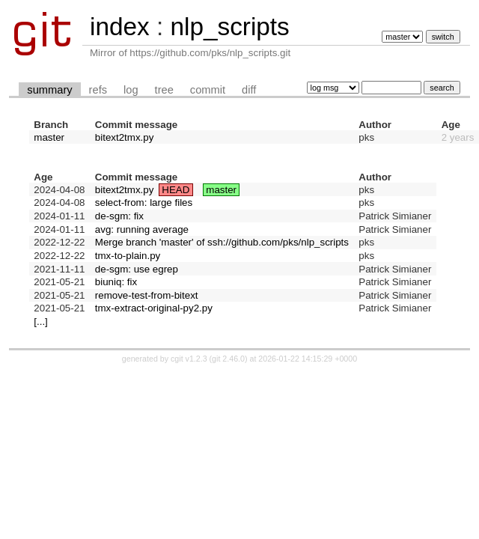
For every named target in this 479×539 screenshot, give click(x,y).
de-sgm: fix (119, 216)
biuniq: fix (116, 281)
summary (49, 90)
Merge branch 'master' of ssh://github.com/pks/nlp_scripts (222, 242)
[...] (41, 321)
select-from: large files (143, 202)
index (120, 26)
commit (207, 90)
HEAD (175, 189)
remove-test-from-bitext (146, 295)
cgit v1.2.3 (189, 358)
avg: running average (142, 229)
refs (98, 90)
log (130, 90)
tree (164, 90)
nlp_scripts (229, 26)
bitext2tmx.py (124, 137)
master (49, 137)
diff (249, 90)
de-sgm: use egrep (136, 269)
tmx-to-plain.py (127, 255)
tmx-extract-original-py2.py (154, 308)
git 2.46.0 (228, 358)
